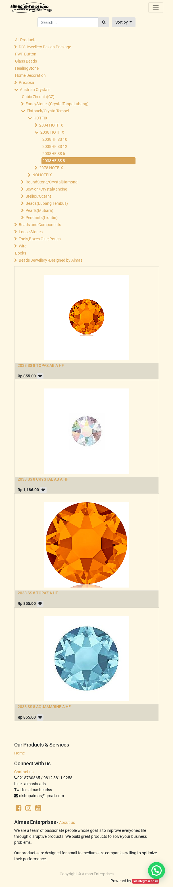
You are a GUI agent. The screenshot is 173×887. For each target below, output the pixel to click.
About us (67, 822)
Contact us (24, 772)
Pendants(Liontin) (42, 217)
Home (19, 753)
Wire (22, 246)
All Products (25, 40)
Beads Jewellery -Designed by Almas (50, 260)
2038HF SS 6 (53, 153)
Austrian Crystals (35, 89)
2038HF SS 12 (54, 146)
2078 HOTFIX (51, 168)
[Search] (103, 22)
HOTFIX (40, 118)
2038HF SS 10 (54, 139)
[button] (124, 22)
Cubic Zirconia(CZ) (38, 96)
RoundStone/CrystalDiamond (52, 182)
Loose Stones (31, 231)
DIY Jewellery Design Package (45, 47)
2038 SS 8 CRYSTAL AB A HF (43, 479)
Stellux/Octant (38, 196)
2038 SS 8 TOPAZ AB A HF (41, 365)
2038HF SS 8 (53, 160)
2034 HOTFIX (51, 125)
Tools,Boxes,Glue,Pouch (40, 239)
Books (20, 253)
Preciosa (26, 82)
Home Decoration (30, 75)
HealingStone (27, 68)
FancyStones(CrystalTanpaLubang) (57, 104)
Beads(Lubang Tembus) (47, 203)
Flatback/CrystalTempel (48, 111)
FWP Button (25, 54)
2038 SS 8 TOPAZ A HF (38, 593)
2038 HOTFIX (52, 132)
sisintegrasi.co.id (145, 881)
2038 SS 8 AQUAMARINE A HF (44, 706)
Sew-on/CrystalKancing (46, 189)
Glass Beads (26, 61)
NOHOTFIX (42, 175)
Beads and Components (40, 224)
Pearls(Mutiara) (39, 210)
